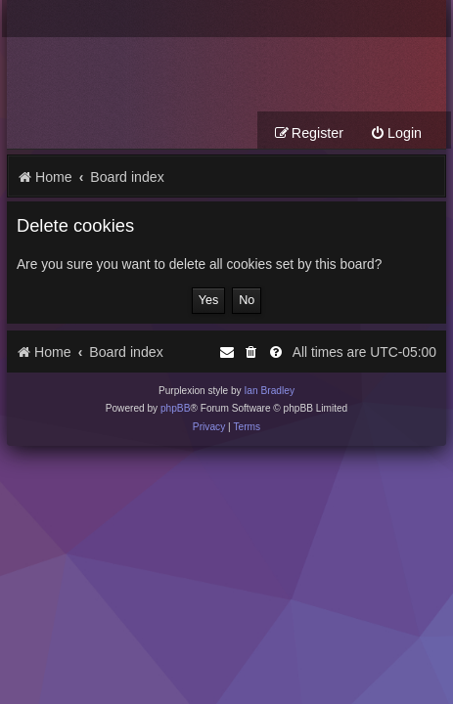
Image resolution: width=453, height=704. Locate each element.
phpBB (175, 408)
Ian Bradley (269, 390)
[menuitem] (396, 133)
